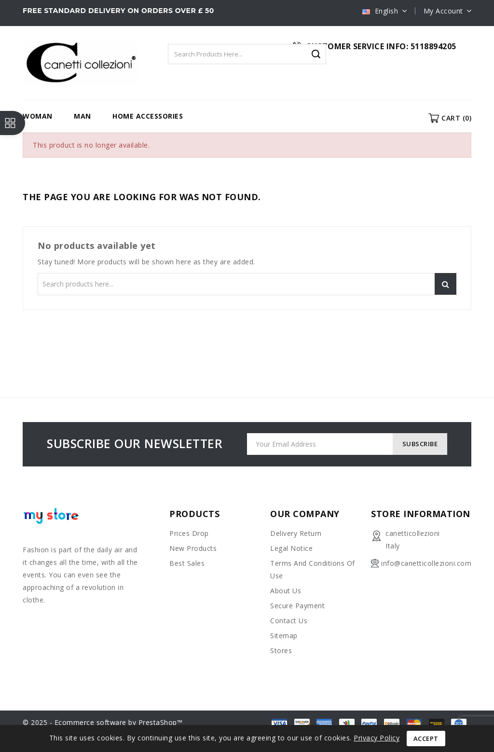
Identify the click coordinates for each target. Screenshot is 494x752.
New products (193, 548)
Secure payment (297, 605)
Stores (281, 650)
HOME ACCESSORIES (147, 116)
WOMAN (38, 116)
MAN (82, 116)
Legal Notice (291, 548)
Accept (426, 738)
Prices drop (189, 533)
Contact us (288, 620)
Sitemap (284, 635)
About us (285, 590)
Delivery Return (296, 533)
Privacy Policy (376, 737)
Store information (420, 514)
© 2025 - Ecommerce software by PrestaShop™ (102, 722)
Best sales (187, 563)
